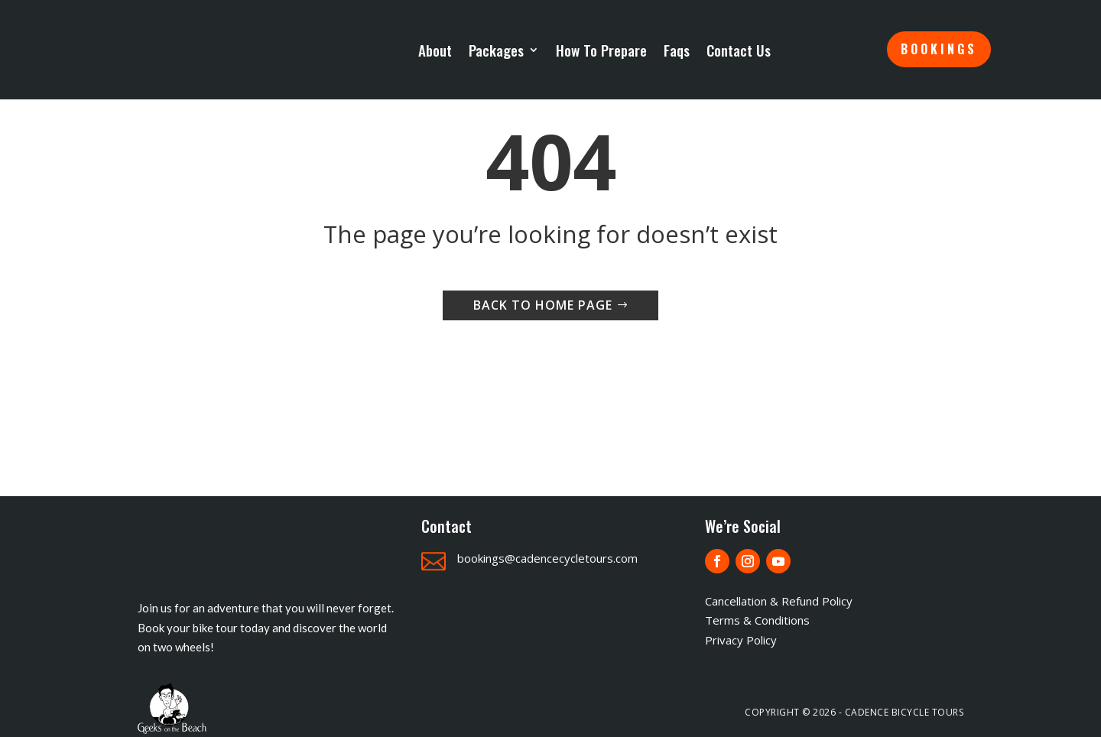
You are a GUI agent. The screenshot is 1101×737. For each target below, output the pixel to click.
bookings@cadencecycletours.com (547, 558)
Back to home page (542, 305)
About (435, 51)
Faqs (677, 51)
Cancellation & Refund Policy (779, 601)
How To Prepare (601, 51)
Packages (496, 51)
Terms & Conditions (757, 620)
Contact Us (738, 51)
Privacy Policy (741, 640)
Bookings (939, 49)
